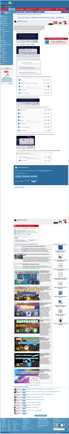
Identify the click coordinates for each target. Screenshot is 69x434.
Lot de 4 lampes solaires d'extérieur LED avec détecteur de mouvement (30, 396)
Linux (3, 427)
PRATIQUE (12, 9)
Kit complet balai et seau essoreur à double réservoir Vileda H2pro (29, 402)
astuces (46, 420)
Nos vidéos (38, 12)
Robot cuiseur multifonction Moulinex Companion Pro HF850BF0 (29, 404)
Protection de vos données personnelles (22, 241)
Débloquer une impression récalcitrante (60, 315)
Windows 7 (4, 424)
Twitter (9, 429)
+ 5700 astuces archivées (19, 239)
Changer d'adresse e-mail (33, 239)
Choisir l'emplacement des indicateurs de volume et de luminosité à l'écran (45, 288)
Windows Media (16, 430)
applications (42, 420)
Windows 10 (4, 421)
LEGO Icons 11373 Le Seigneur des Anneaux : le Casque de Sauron (29, 410)
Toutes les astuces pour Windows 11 (33, 384)
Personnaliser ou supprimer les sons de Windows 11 (60, 270)
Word (14, 420)
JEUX (58, 9)
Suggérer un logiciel (26, 422)
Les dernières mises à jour (27, 420)
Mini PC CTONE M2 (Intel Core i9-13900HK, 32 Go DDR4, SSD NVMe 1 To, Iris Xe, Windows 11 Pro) (35, 388)
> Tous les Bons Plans (41, 415)
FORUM (64, 9)
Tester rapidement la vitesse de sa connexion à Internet (45, 370)
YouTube (14, 426)
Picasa (14, 429)
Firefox (9, 425)
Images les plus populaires (27, 428)
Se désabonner (31, 240)
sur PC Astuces (63, 43)
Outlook (9, 427)
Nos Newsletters (29, 12)
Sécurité (14, 427)
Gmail (9, 426)
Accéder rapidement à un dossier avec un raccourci (45, 304)
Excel (14, 421)
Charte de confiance (13, 432)
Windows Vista (4, 425)
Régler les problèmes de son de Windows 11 (60, 288)
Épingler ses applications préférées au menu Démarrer (45, 339)
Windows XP (4, 426)
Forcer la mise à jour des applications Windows (34, 246)
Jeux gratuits (24, 429)
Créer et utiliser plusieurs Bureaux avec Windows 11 (60, 261)
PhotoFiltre (4, 430)
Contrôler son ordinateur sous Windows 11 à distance (61, 306)
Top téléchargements (26, 421)
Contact (37, 432)
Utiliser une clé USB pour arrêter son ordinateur (60, 324)
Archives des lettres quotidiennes (20, 240)
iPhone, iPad (10, 421)
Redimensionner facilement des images (60, 297)
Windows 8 (4, 422)
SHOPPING (41, 9)
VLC (2, 429)
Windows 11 (4, 420)
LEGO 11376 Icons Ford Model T (23, 412)
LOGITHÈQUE (20, 9)
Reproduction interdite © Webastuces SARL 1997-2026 (50, 432)
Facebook (9, 430)
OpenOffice (15, 422)
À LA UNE (5, 9)
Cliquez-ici (11, 83)
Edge (9, 422)
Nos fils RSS (20, 12)
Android (9, 420)
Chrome (9, 424)
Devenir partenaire (25, 432)
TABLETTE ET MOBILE (31, 9)
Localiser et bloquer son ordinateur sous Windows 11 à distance (60, 279)
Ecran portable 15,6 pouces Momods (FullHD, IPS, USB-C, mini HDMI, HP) (31, 399)
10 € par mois (26, 176)
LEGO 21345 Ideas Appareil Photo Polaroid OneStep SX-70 (28, 407)
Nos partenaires (32, 432)
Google (14, 425)
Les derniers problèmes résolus (59, 420)
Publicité (19, 432)
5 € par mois (18, 176)
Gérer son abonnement (19, 181)
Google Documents (16, 424)
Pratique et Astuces (7, 13)
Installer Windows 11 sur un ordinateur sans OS (60, 251)
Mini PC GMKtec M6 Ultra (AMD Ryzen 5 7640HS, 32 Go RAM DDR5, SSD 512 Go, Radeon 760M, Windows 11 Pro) (38, 391)
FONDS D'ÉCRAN (50, 9)
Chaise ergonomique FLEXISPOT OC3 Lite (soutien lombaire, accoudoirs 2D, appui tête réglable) (35, 394)
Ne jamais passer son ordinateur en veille (45, 271)
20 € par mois (34, 176)
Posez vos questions (57, 421)
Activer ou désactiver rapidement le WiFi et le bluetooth (45, 354)
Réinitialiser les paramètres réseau (31, 264)
